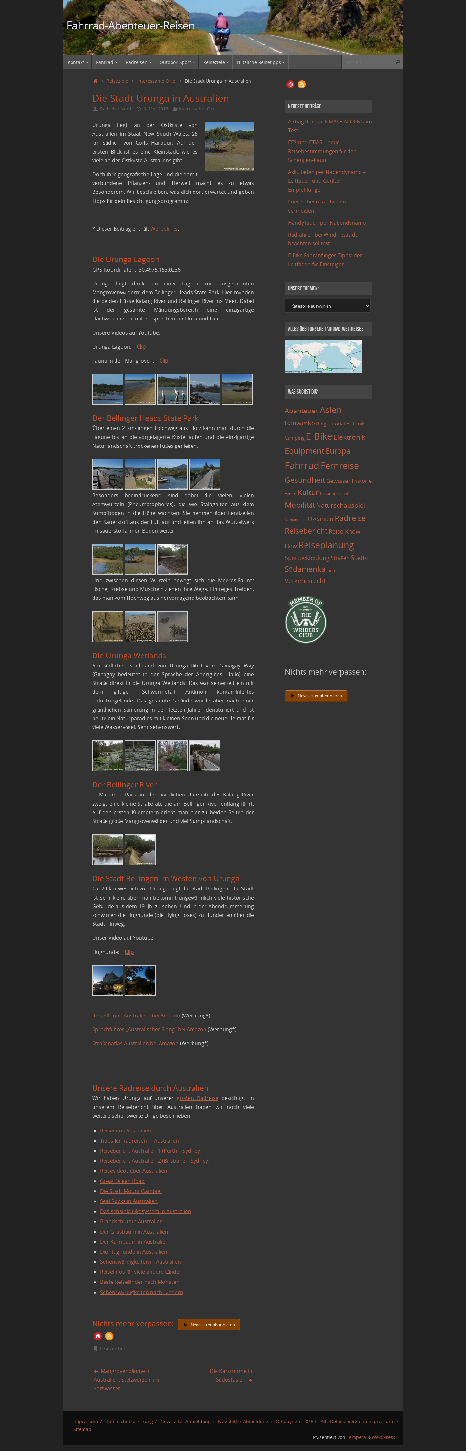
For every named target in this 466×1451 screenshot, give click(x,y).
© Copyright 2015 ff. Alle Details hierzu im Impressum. (335, 1421)
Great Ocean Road (122, 1181)
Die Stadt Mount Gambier (131, 1191)
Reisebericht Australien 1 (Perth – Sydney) (151, 1150)
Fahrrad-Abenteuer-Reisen (130, 25)
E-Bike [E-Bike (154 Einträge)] (319, 436)
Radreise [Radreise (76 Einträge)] (350, 518)
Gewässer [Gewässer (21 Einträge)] (338, 480)
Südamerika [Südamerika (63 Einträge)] (305, 569)
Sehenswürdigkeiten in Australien (140, 1261)
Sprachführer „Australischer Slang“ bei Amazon (149, 1029)
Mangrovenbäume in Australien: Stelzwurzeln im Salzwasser (126, 1379)
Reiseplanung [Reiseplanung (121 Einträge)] (326, 545)
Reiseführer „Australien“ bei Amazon (136, 1015)
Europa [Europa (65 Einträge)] (338, 451)
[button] (98, 1336)
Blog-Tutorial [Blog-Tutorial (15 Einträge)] (330, 423)
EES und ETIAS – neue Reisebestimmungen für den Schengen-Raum (322, 151)
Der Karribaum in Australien (134, 1241)
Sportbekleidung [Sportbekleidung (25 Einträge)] (307, 558)
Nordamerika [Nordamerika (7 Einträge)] (295, 519)
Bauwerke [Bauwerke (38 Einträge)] (300, 422)
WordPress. (384, 1437)
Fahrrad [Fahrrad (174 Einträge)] (302, 465)
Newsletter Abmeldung (243, 1421)
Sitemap (82, 1429)
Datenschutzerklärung (129, 1421)
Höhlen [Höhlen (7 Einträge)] (290, 494)
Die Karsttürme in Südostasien (231, 1375)
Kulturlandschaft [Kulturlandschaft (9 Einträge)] (335, 493)
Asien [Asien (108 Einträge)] (331, 410)
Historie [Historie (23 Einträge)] (362, 480)
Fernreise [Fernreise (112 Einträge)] (340, 465)
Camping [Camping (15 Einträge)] (295, 438)
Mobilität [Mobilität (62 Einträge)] (300, 505)
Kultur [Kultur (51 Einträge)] (308, 492)
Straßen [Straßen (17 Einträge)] (340, 558)
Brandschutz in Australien (131, 1221)
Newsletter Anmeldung (186, 1421)
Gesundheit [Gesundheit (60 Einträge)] (305, 480)
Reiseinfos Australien (125, 1130)
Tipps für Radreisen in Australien (139, 1140)
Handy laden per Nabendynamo (327, 222)
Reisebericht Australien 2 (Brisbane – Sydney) (155, 1160)
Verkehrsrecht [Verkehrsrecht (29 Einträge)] (305, 580)
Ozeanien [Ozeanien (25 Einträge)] (320, 519)
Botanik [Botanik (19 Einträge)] (355, 423)
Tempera (356, 1437)
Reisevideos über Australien (133, 1170)
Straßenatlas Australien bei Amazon (135, 1043)
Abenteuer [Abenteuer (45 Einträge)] (301, 410)
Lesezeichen (113, 1348)
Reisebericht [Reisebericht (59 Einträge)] (306, 531)
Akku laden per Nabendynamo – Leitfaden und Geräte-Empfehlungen (327, 180)
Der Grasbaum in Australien (134, 1231)
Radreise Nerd (115, 109)
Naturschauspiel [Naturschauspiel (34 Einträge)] (340, 505)
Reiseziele (117, 81)
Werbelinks (164, 228)
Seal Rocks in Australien (129, 1201)
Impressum (85, 1421)
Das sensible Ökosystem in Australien (145, 1211)
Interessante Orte (156, 81)
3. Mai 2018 (155, 109)
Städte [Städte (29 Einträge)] (360, 557)
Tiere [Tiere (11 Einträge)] (331, 570)
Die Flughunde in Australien (133, 1251)
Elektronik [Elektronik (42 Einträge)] (349, 437)
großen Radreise (197, 1098)
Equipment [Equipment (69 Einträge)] (304, 450)
